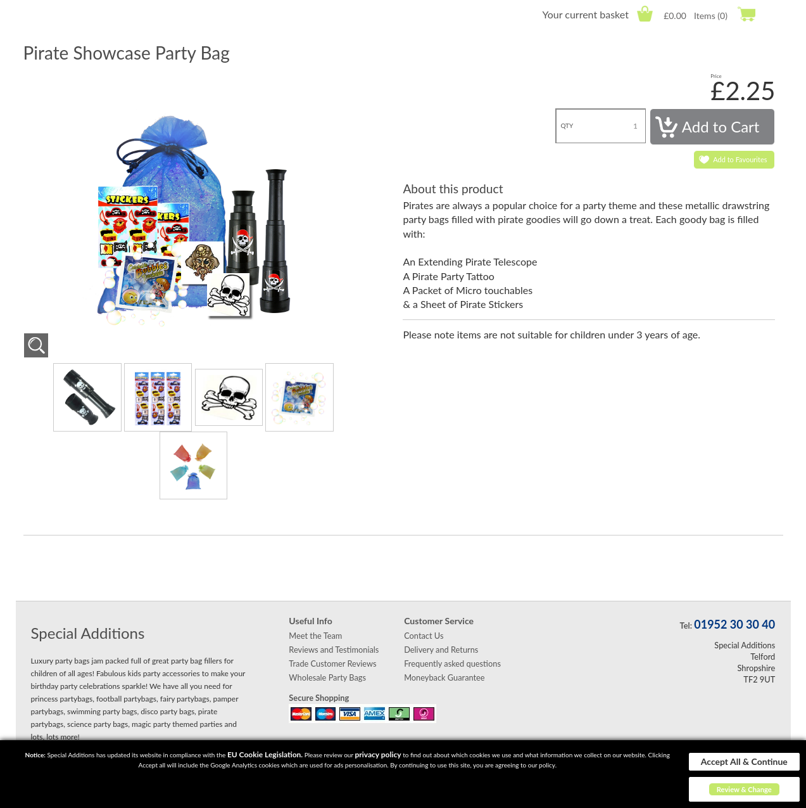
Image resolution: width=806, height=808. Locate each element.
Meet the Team (315, 636)
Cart (645, 14)
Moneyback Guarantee (444, 677)
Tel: (686, 625)
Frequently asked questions (452, 663)
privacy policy (378, 754)
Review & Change (744, 789)
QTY (566, 125)
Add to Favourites (740, 159)
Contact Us (423, 636)
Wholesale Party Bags (327, 677)
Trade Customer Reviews (332, 663)
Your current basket (585, 14)
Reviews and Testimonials (334, 649)
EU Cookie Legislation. (265, 754)
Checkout (746, 14)
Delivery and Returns (441, 649)
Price (716, 76)
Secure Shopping (319, 698)
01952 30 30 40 (734, 624)
